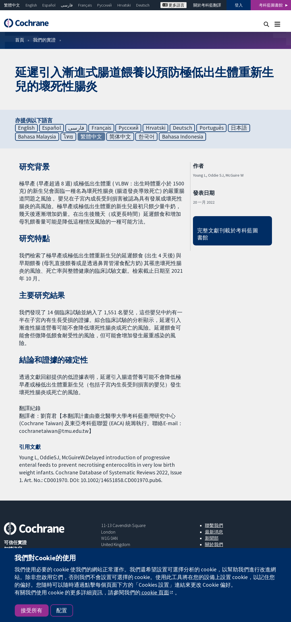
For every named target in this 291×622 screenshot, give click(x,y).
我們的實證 (44, 40)
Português (211, 127)
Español (48, 5)
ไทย (68, 136)
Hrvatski (124, 5)
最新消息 (214, 532)
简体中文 (120, 136)
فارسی (67, 5)
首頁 (19, 40)
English (31, 5)
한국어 (146, 136)
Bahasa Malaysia (37, 136)
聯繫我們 (214, 525)
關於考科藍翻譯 (207, 5)
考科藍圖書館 (271, 5)
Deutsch (142, 5)
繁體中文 (12, 5)
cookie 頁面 (154, 592)
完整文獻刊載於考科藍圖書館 (227, 234)
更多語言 (173, 5)
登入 (239, 5)
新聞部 (212, 538)
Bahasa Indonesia (182, 136)
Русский (104, 5)
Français (85, 5)
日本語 (239, 127)
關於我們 (214, 544)
